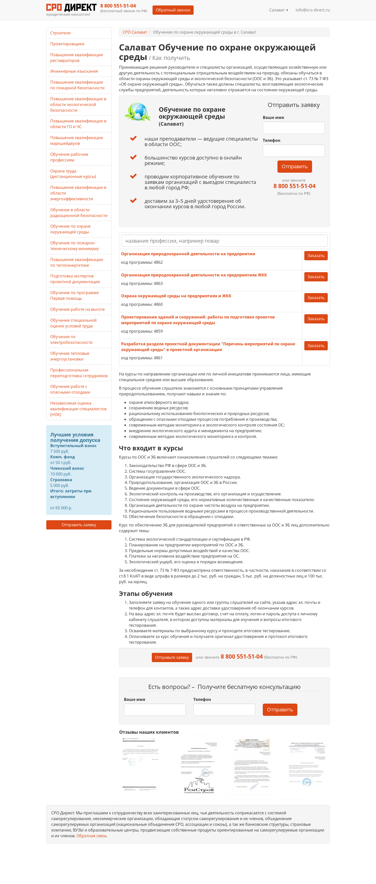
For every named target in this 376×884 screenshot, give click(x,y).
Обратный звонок (173, 10)
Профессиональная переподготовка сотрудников (78, 372)
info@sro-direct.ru (313, 10)
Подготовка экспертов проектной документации (75, 278)
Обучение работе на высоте (77, 309)
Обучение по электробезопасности (71, 339)
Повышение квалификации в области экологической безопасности (78, 104)
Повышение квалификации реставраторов (76, 57)
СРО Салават (135, 32)
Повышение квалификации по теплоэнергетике (76, 262)
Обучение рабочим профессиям (69, 157)
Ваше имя (273, 117)
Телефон (271, 140)
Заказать (316, 255)
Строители (60, 33)
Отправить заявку (79, 524)
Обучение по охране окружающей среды (70, 229)
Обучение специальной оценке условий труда (73, 323)
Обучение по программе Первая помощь (74, 295)
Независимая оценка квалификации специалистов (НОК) (78, 408)
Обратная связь (91, 835)
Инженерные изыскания (74, 71)
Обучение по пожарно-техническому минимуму (74, 245)
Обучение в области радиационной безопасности (78, 212)
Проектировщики (67, 44)
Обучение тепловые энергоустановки (69, 356)
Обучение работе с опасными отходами (70, 389)
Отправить (295, 166)
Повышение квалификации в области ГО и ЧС (78, 123)
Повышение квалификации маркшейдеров (76, 140)
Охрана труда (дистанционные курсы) (73, 173)
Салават (278, 10)
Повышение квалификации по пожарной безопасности (77, 85)
